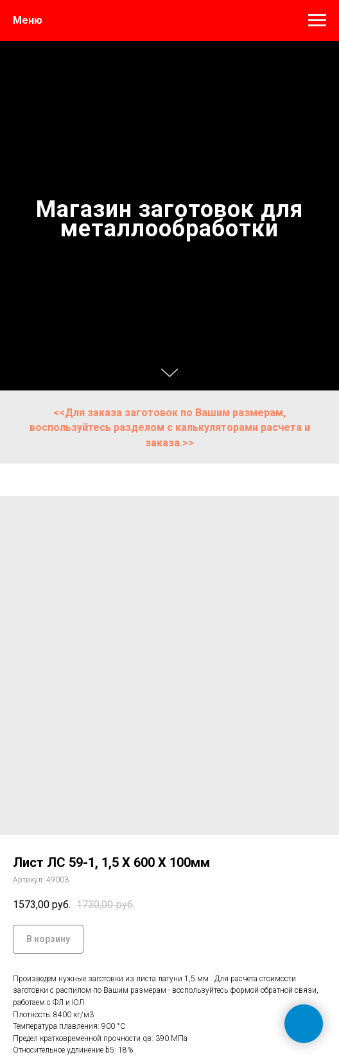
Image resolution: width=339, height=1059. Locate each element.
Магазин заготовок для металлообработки (169, 219)
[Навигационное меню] (317, 20)
